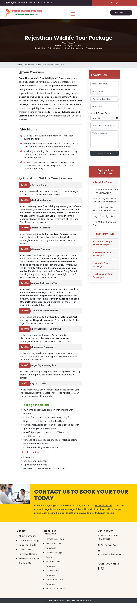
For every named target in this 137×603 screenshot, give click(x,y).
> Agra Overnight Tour (104, 216)
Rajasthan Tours (32, 64)
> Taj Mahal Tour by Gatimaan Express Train (105, 209)
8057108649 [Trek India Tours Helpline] (104, 539)
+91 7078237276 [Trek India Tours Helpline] (109, 535)
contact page (42, 509)
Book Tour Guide (27, 544)
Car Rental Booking (29, 540)
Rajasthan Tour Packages (102, 254)
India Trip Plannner (55, 588)
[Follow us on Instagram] (116, 2)
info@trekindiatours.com (19, 2)
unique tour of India (90, 512)
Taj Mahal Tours (102, 182)
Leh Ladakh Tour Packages (103, 275)
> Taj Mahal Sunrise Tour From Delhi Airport (105, 191)
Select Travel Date (100, 113)
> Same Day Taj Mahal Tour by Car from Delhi (104, 200)
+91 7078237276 (103, 505)
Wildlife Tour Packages (101, 265)
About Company (27, 535)
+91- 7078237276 (43, 2)
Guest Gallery (26, 549)
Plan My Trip (121, 12)
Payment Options (28, 554)
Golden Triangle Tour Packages (103, 243)
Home (19, 64)
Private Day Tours (103, 234)
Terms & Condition (29, 558)
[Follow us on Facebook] (111, 2)
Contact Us (25, 563)
